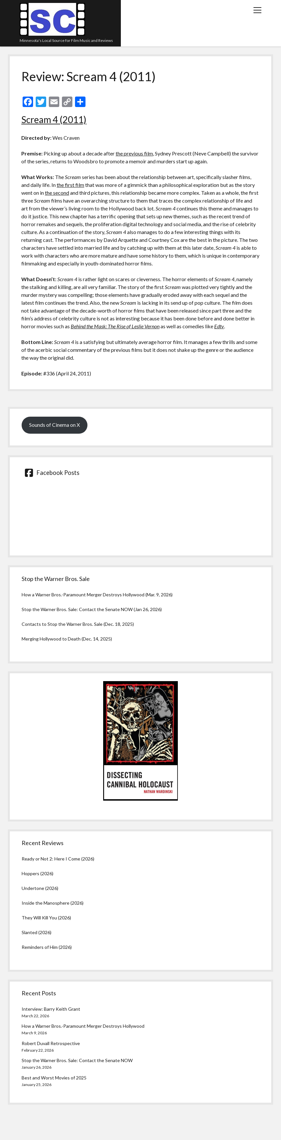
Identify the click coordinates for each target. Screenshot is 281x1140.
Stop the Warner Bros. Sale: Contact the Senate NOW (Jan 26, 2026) (92, 609)
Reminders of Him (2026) (47, 947)
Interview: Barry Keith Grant (51, 1009)
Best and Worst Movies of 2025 (54, 1077)
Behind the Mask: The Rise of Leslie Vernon (115, 326)
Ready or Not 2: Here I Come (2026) (58, 858)
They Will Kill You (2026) (46, 917)
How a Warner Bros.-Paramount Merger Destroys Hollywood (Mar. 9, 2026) (97, 594)
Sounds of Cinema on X (54, 425)
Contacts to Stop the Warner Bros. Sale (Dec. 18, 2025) (78, 624)
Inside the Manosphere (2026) (53, 903)
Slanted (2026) (36, 932)
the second (57, 193)
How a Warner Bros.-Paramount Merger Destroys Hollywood (83, 1026)
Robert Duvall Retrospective (51, 1043)
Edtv (219, 326)
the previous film (134, 153)
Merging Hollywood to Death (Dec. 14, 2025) (67, 639)
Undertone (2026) (40, 888)
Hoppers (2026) (37, 873)
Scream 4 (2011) (53, 119)
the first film (70, 185)
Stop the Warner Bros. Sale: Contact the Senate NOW (77, 1060)
